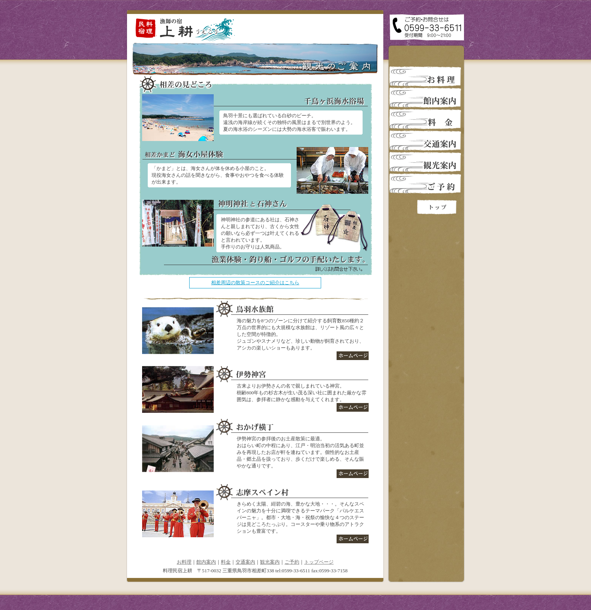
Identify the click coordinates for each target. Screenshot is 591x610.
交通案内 (245, 562)
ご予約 (292, 562)
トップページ (319, 562)
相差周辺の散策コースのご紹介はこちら (255, 282)
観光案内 (270, 562)
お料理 (184, 562)
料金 (226, 562)
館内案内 (206, 562)
